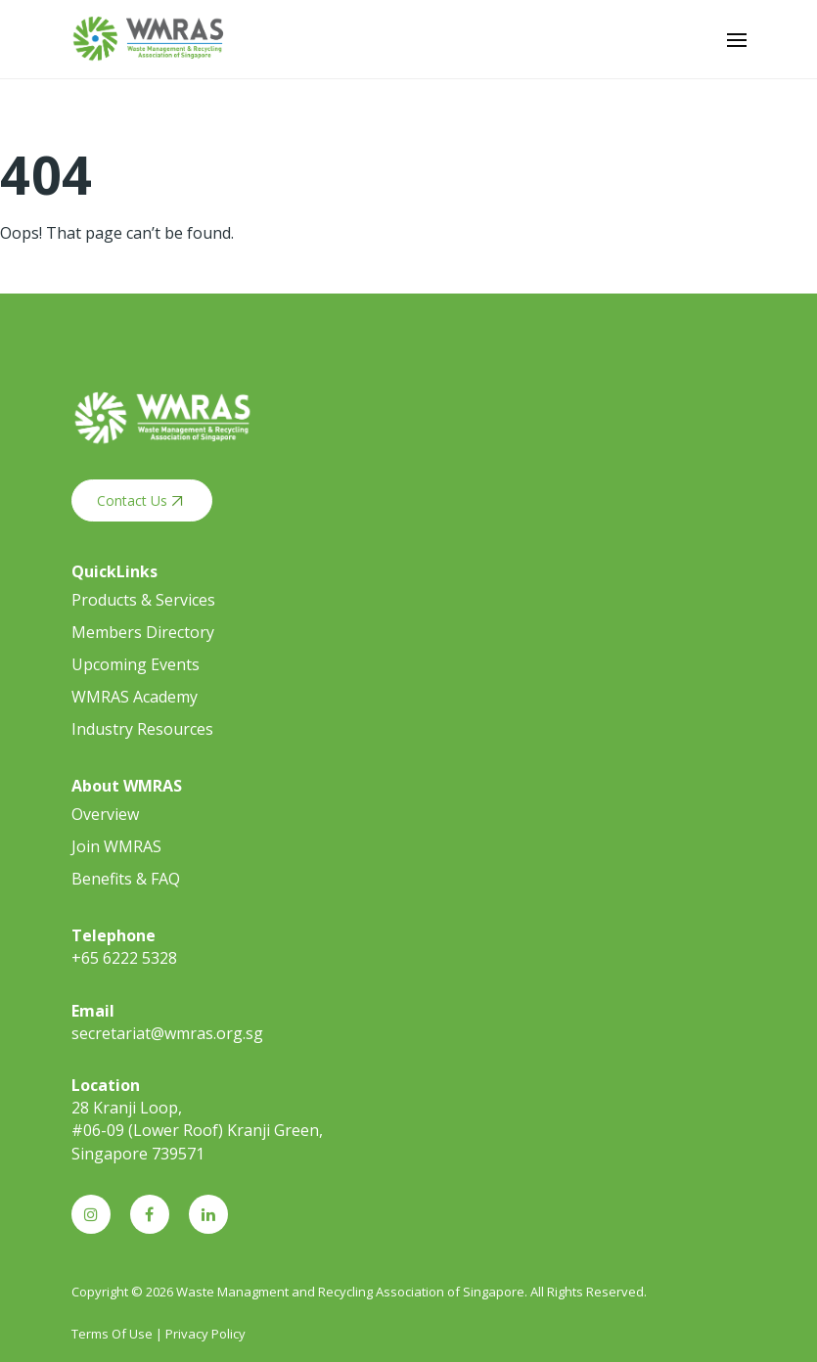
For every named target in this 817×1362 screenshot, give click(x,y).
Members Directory (142, 632)
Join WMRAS (116, 846)
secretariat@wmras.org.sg (167, 1033)
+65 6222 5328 (124, 958)
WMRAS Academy (134, 696)
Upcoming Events (135, 664)
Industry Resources (142, 729)
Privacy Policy (205, 1333)
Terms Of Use (112, 1333)
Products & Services (143, 600)
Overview (105, 814)
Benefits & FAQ (125, 878)
